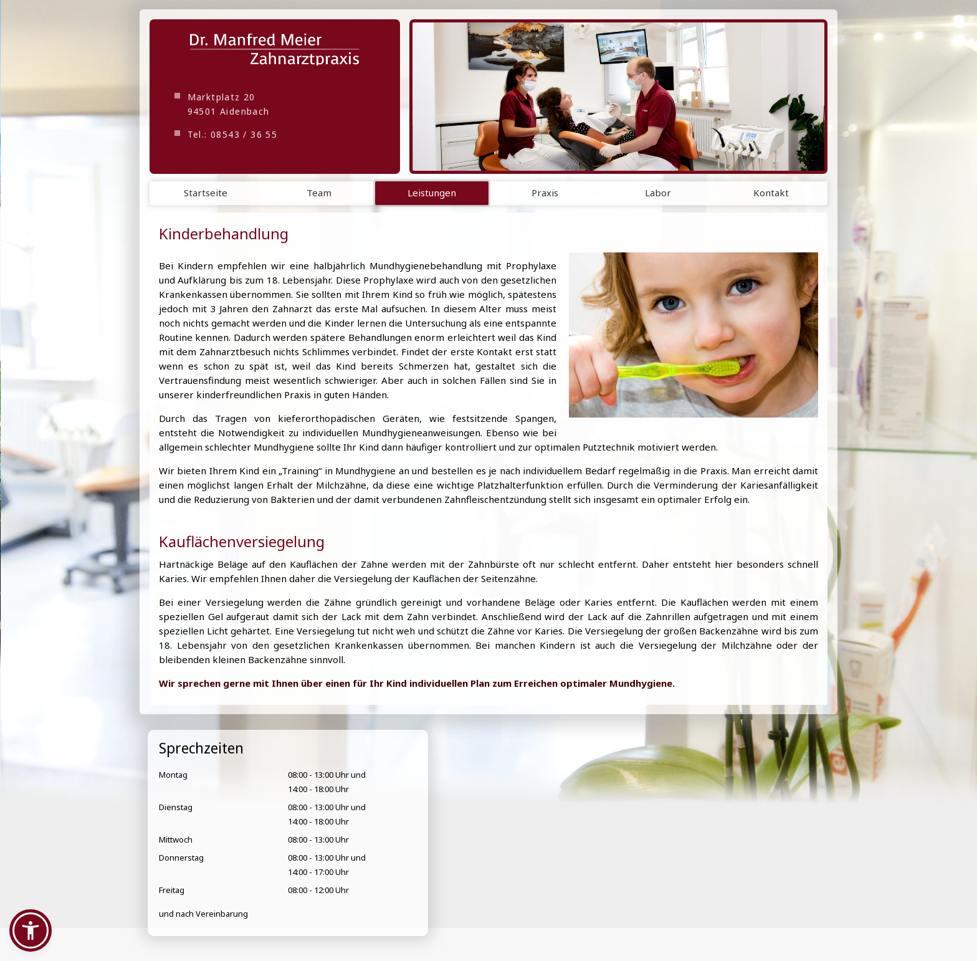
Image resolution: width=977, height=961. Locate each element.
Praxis (544, 192)
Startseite (205, 192)
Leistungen (431, 192)
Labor (658, 192)
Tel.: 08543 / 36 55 (233, 134)
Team (319, 192)
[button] (30, 930)
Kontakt (771, 192)
